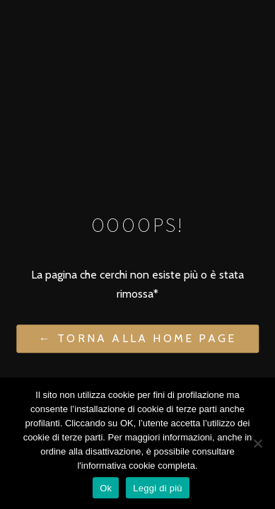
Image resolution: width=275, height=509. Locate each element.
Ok (106, 488)
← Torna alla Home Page (137, 339)
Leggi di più (157, 488)
